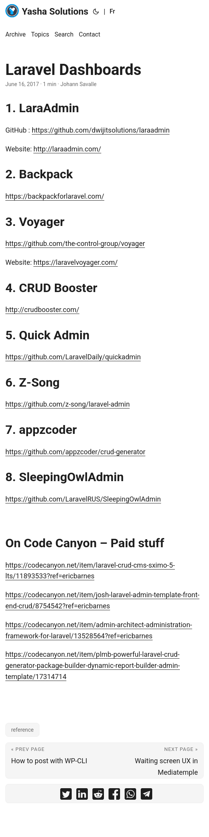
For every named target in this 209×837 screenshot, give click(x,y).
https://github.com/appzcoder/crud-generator (75, 452)
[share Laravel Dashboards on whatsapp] (130, 795)
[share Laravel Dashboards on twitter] (66, 795)
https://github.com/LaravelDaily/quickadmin (73, 357)
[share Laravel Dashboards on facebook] (114, 795)
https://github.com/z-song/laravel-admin (67, 404)
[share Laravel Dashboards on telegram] (146, 795)
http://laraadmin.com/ (67, 149)
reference (22, 730)
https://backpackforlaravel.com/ (54, 196)
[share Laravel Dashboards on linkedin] (82, 795)
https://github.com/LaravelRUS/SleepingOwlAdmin (83, 499)
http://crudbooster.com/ (42, 310)
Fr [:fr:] (112, 11)
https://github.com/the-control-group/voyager (75, 243)
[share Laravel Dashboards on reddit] (98, 795)
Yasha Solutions (46, 11)
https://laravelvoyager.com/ (75, 262)
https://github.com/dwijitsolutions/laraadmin (101, 130)
